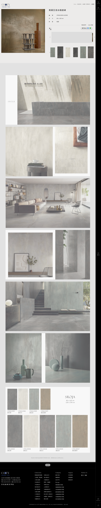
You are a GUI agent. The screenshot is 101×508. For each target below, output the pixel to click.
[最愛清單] (98, 8)
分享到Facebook (88, 28)
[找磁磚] (98, 3)
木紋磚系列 (37, 484)
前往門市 (58, 480)
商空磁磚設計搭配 (60, 499)
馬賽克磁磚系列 (47, 491)
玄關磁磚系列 (47, 489)
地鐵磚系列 (37, 499)
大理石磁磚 (37, 480)
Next (94, 37)
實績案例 (58, 477)
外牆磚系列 (46, 480)
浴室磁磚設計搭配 (60, 489)
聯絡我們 (70, 480)
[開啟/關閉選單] (98, 254)
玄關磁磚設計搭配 (60, 494)
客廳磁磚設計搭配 (60, 487)
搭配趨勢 (70, 477)
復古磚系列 (46, 477)
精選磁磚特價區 (38, 475)
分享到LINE (90, 28)
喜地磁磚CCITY (6, 5)
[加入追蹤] (43, 50)
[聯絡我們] (98, 499)
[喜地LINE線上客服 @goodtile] (90, 25)
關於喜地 (58, 475)
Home (75, 4)
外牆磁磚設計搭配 (60, 496)
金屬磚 (92, 4)
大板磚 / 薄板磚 (38, 477)
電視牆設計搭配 (59, 484)
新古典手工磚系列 (48, 494)
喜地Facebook (82, 475)
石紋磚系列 (37, 482)
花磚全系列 (46, 475)
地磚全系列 (46, 484)
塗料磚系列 (37, 487)
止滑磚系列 (46, 487)
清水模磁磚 (37, 489)
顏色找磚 (46, 499)
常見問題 (70, 475)
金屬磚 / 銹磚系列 (86, 4)
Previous (50, 37)
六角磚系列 (37, 494)
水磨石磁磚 (37, 491)
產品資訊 (79, 4)
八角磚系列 (37, 496)
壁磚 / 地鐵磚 (47, 482)
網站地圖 (66, 504)
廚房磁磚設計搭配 (60, 492)
